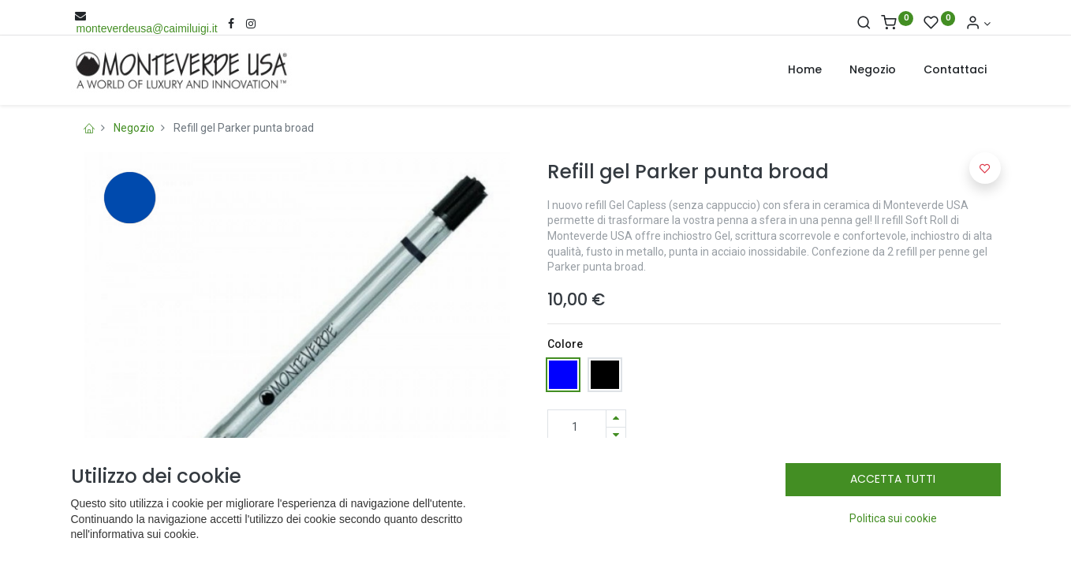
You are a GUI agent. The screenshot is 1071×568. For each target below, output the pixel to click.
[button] (815, 476)
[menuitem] (805, 70)
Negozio (134, 127)
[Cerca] (863, 23)
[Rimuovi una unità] (615, 436)
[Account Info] (978, 23)
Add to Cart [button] (661, 476)
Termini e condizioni (603, 542)
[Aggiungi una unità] (615, 418)
